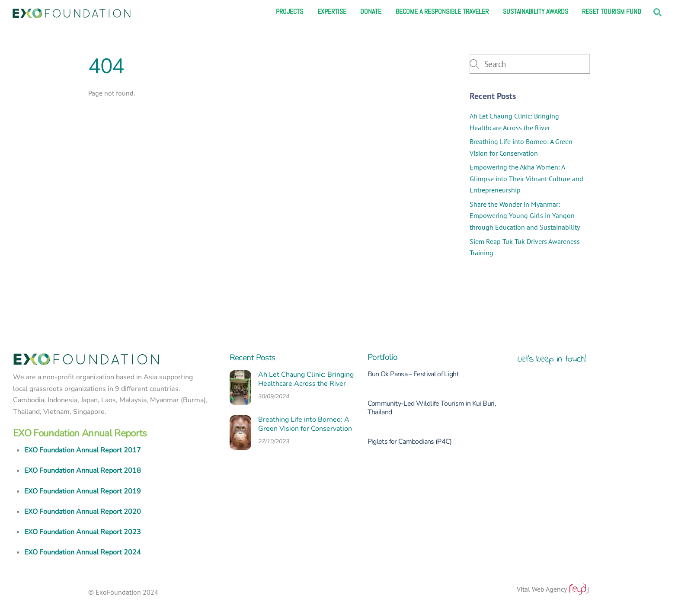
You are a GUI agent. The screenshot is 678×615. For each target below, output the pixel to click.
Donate (370, 11)
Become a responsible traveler (442, 11)
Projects (289, 11)
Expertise (331, 11)
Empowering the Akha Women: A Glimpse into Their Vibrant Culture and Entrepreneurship (526, 178)
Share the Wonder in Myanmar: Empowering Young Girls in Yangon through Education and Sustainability (525, 215)
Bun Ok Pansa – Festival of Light (413, 374)
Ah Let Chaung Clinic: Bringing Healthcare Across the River (306, 379)
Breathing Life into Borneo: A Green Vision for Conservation (305, 424)
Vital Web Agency (553, 589)
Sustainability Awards (535, 11)
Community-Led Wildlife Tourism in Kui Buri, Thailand (432, 408)
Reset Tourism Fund (611, 11)
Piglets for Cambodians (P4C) (410, 441)
